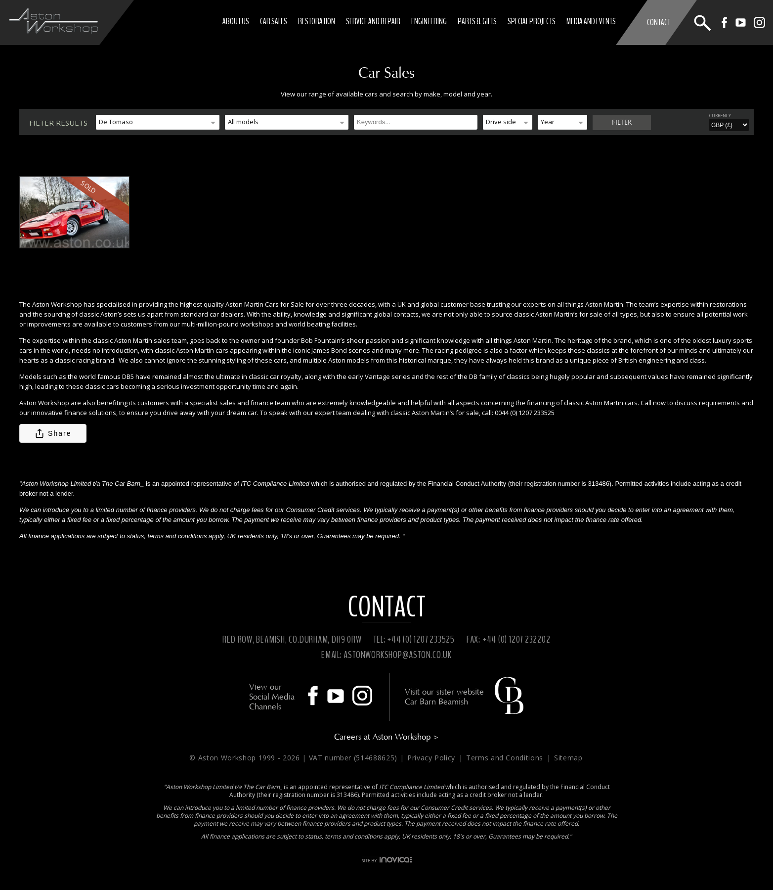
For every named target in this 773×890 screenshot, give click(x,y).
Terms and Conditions (506, 757)
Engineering (429, 21)
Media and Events (591, 21)
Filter (622, 122)
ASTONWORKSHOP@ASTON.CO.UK (398, 654)
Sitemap (568, 757)
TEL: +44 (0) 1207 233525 (414, 639)
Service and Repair (373, 21)
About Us (236, 21)
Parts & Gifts (477, 21)
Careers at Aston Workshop (386, 737)
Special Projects (532, 21)
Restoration (317, 21)
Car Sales (274, 21)
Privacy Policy (432, 757)
